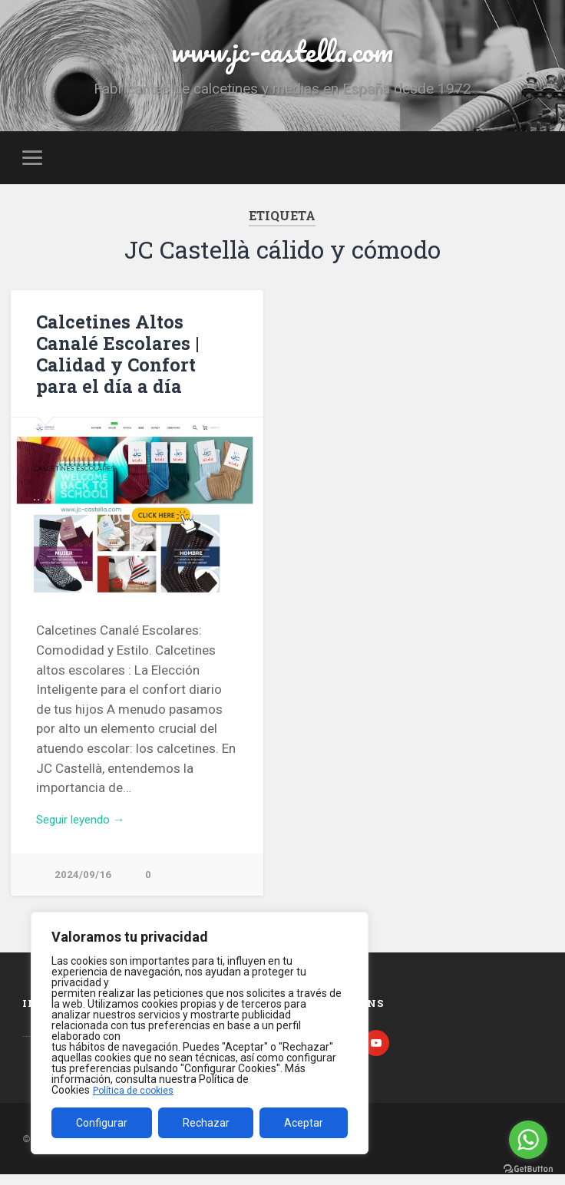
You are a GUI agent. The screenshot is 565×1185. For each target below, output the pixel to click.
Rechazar (206, 1123)
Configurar (101, 1123)
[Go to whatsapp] (528, 1140)
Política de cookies (137, 1090)
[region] (199, 1033)
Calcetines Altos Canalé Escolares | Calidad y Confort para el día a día (136, 359)
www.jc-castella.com (282, 53)
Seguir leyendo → (87, 826)
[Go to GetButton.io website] (528, 1169)
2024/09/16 (83, 884)
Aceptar (303, 1123)
